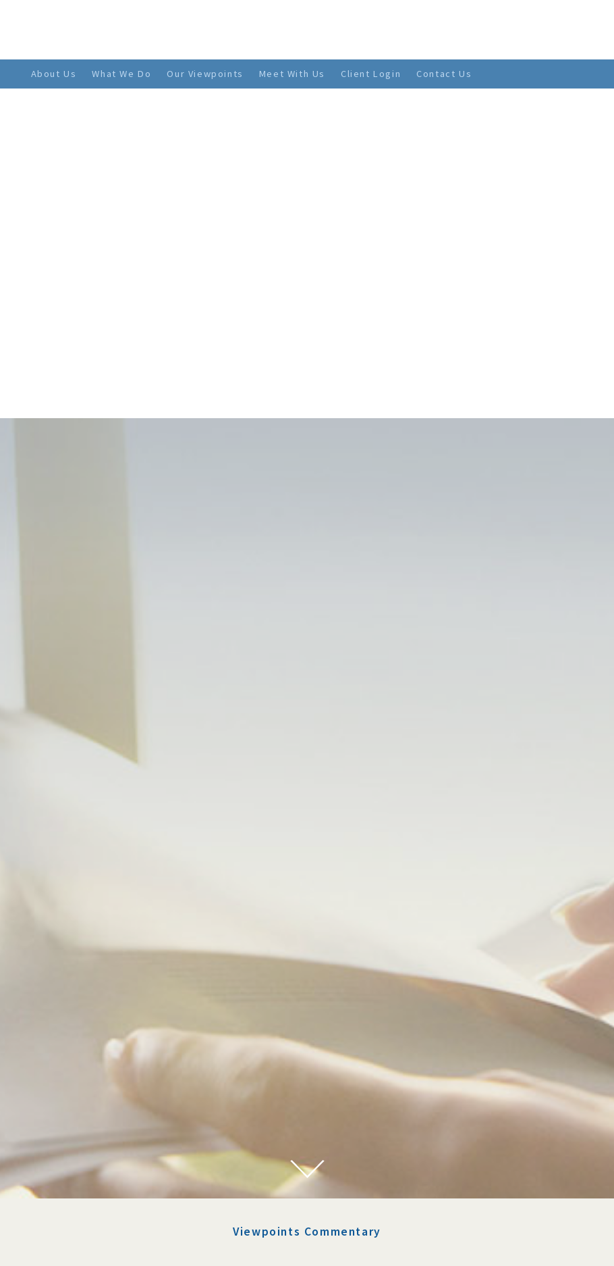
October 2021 (94, 1088)
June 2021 (86, 1137)
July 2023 (85, 907)
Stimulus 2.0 (274, 889)
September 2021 (100, 1104)
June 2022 (86, 973)
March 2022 (90, 1022)
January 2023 (94, 940)
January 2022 (94, 1055)
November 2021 (99, 1072)
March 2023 (90, 924)
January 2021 (94, 1187)
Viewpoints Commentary (307, 813)
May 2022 (85, 989)
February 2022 (96, 1039)
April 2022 (88, 1006)
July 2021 (85, 1120)
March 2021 (90, 1170)
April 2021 (88, 1153)
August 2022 (92, 956)
